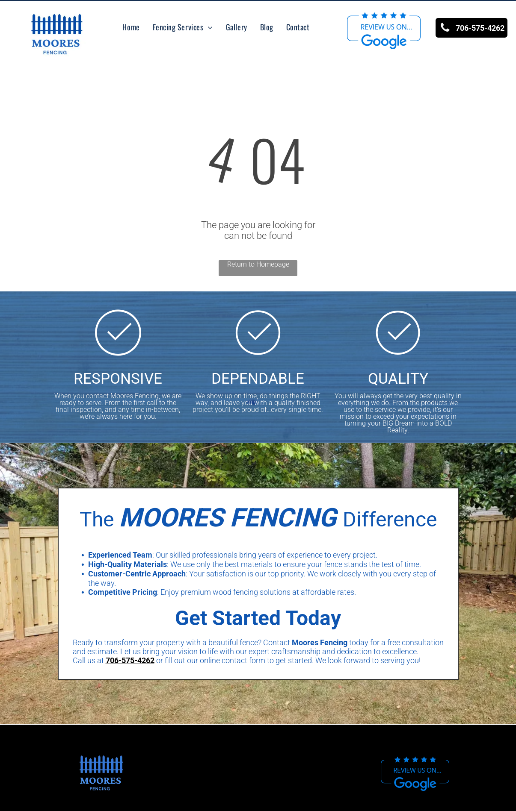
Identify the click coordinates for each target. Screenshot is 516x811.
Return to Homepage (258, 264)
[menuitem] (131, 26)
